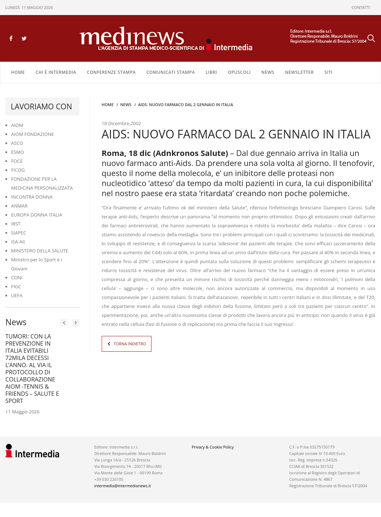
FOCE (17, 161)
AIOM (17, 125)
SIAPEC (18, 232)
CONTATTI (361, 7)
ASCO (17, 143)
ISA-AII (18, 241)
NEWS (267, 72)
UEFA (17, 295)
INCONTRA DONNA (32, 197)
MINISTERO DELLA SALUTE (39, 250)
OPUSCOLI (239, 72)
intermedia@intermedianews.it (122, 485)
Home (18, 72)
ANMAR (19, 206)
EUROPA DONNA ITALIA (36, 215)
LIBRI (211, 72)
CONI (17, 277)
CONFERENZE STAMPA (111, 72)
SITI (328, 72)
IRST (15, 223)
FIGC (16, 286)
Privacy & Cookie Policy (212, 447)
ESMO (17, 152)
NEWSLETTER (299, 72)
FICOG (18, 170)
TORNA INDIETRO (130, 343)
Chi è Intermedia (55, 72)
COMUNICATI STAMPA (170, 72)
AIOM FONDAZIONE (32, 134)
